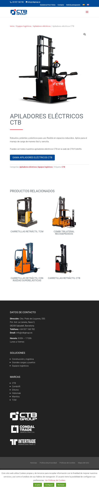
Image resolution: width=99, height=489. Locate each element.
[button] (84, 34)
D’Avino (15, 390)
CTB (63, 167)
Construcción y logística (23, 359)
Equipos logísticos (23, 26)
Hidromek (16, 393)
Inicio (12, 26)
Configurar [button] (49, 485)
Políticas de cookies (67, 463)
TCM (14, 400)
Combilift (16, 386)
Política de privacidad (48, 463)
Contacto (61, 5)
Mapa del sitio (83, 463)
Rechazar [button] (61, 485)
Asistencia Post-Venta (47, 5)
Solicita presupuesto (73, 5)
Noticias (33, 463)
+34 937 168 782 (18, 2)
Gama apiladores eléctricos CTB (32, 157)
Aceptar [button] (37, 485)
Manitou (16, 396)
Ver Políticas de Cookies (55, 480)
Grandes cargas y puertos (23, 362)
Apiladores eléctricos (42, 26)
